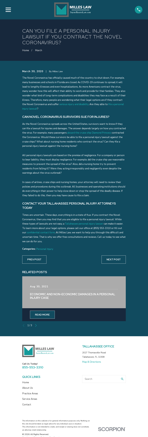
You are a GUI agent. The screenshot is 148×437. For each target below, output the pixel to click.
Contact (26, 404)
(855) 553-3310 (102, 228)
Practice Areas (30, 393)
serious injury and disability (73, 104)
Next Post (114, 259)
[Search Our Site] (122, 379)
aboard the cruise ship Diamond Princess (89, 132)
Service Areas (29, 399)
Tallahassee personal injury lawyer (84, 223)
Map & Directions (91, 362)
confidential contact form (41, 232)
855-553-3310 (32, 367)
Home (25, 382)
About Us (27, 388)
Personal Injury (44, 249)
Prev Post (34, 259)
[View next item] (36, 325)
